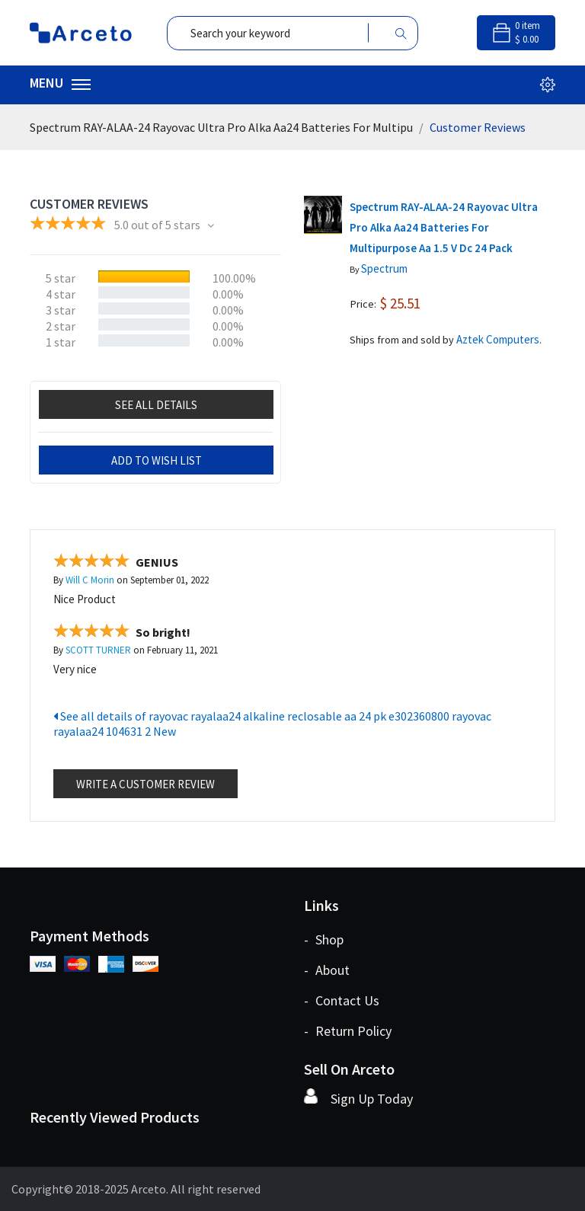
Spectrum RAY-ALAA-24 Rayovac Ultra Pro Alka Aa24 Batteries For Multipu (221, 127)
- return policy (348, 1031)
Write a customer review (145, 784)
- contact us (341, 1000)
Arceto (148, 1189)
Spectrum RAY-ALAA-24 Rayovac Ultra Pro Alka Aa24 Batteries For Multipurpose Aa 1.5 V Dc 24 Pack (444, 227)
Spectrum (384, 268)
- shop (324, 939)
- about (327, 970)
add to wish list (156, 460)
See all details (156, 405)
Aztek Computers (497, 339)
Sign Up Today (372, 1098)
